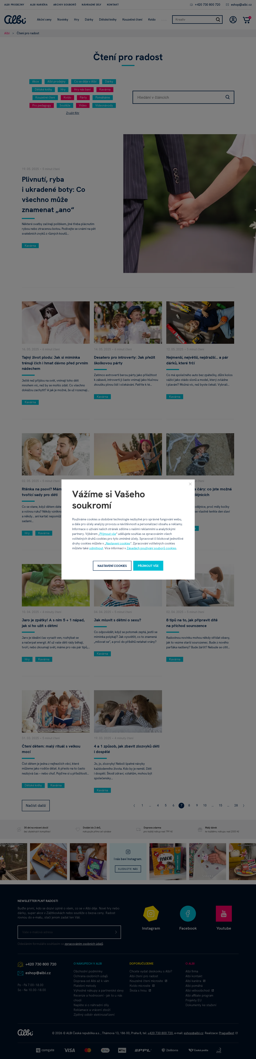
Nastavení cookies (118, 543)
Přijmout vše (107, 534)
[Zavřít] (190, 484)
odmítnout (96, 548)
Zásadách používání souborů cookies (151, 548)
